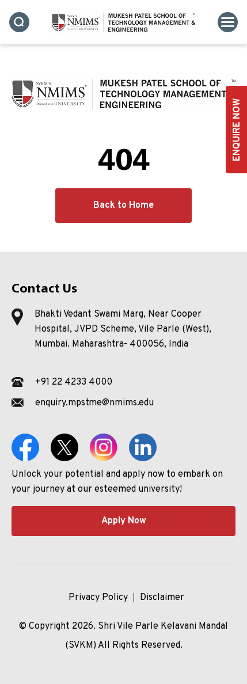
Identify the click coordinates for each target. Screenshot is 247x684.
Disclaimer (162, 597)
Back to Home (123, 205)
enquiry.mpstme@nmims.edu (94, 403)
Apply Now (123, 521)
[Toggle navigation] (228, 22)
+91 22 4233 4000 (73, 382)
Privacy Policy (98, 597)
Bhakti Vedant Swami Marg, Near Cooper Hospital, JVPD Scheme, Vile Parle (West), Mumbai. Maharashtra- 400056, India (123, 329)
